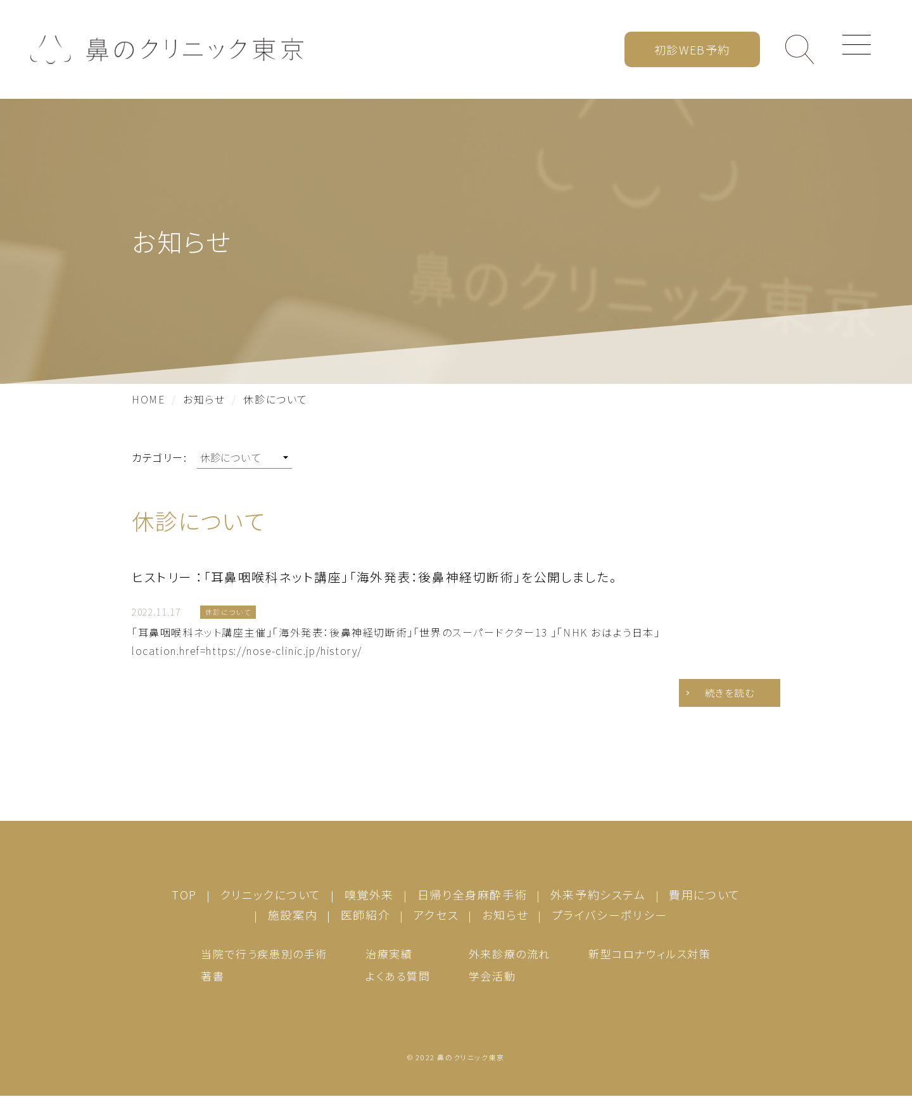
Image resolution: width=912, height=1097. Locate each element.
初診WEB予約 (692, 49)
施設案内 (292, 916)
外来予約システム (598, 895)
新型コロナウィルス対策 (649, 955)
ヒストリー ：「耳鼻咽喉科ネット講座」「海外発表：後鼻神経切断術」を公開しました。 (374, 577)
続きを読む (725, 693)
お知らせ (505, 916)
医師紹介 (365, 916)
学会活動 (492, 977)
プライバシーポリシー (610, 916)
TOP (184, 895)
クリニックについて (270, 895)
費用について (704, 895)
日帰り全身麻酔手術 (472, 895)
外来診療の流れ (509, 955)
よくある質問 (398, 977)
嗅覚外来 (369, 895)
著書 (212, 977)
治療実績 (388, 955)
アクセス (436, 916)
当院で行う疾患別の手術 (264, 955)
